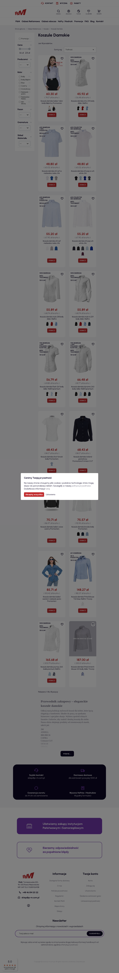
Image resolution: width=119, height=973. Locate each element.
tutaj (48, 489)
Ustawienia (50, 494)
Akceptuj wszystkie (34, 494)
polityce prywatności (81, 486)
